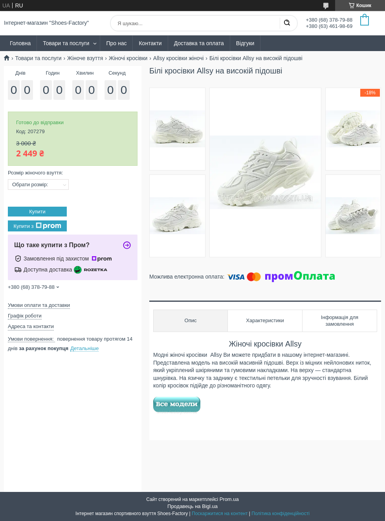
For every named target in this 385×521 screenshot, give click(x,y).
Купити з (37, 225)
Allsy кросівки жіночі (178, 58)
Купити (37, 212)
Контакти (150, 43)
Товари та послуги (66, 43)
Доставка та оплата (199, 43)
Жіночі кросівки (128, 58)
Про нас (116, 43)
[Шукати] (287, 23)
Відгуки (245, 43)
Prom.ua (229, 499)
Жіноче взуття (85, 58)
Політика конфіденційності (280, 513)
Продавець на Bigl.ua (192, 506)
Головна (20, 43)
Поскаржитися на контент (220, 513)
